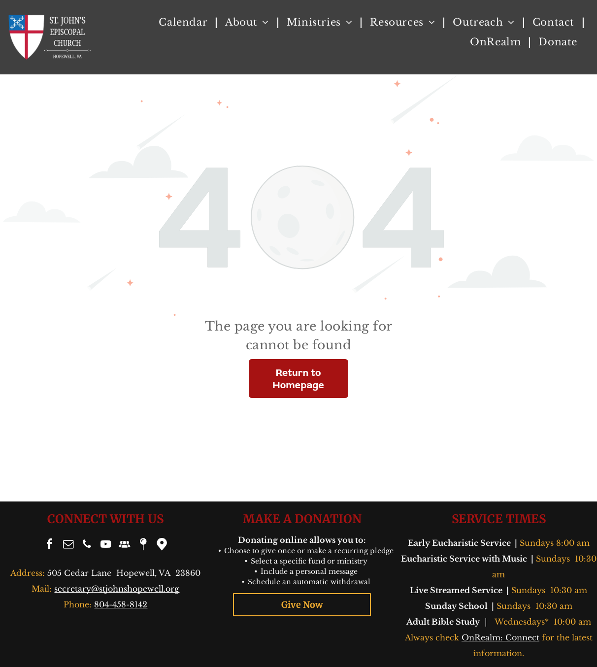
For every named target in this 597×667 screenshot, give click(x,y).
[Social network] (124, 545)
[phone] (87, 545)
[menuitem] (184, 22)
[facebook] (49, 545)
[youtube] (105, 545)
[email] (68, 545)
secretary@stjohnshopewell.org (116, 589)
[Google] (161, 545)
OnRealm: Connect (500, 637)
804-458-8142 (120, 604)
